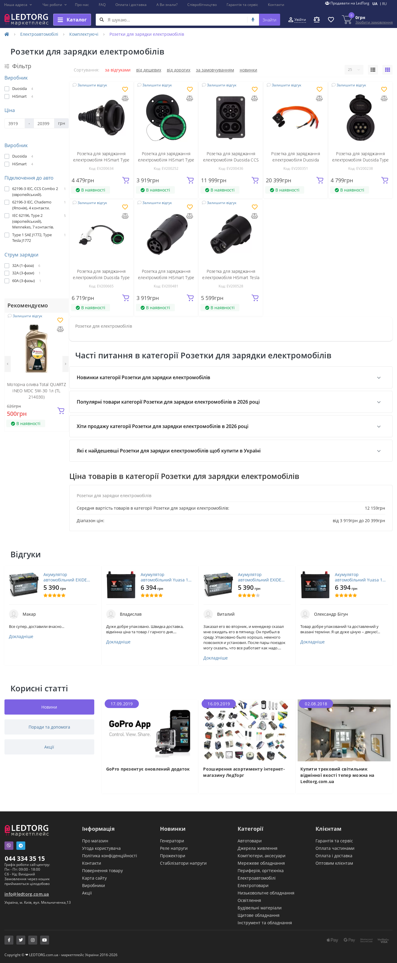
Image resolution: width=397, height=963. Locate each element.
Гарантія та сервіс (242, 4)
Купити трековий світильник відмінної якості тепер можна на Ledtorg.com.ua (337, 775)
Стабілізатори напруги (183, 863)
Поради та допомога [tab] (49, 727)
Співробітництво (202, 4)
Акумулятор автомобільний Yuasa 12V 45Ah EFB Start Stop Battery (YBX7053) (167, 577)
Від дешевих (148, 70)
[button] (18, 5)
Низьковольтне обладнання (266, 893)
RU (384, 3)
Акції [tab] (49, 747)
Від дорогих (178, 70)
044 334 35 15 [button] (25, 858)
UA (374, 3)
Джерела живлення (257, 848)
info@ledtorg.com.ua (26, 894)
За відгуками (118, 70)
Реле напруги (174, 848)
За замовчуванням (215, 70)
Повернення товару (102, 870)
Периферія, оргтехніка (261, 870)
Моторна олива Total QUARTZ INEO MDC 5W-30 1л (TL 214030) (36, 391)
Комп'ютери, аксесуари (261, 855)
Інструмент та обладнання (265, 922)
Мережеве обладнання (261, 863)
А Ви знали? (167, 4)
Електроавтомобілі (39, 34)
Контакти (276, 4)
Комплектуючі (83, 34)
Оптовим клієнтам (334, 863)
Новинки (248, 70)
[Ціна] (14, 123)
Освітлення (249, 900)
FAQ (102, 4)
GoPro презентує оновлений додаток (148, 769)
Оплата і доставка (131, 4)
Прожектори (172, 855)
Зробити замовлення (374, 22)
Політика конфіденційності (109, 855)
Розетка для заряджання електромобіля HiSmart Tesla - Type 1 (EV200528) (230, 277)
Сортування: (86, 70)
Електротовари (253, 885)
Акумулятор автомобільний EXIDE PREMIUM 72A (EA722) (65, 577)
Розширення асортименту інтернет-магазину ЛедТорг (244, 772)
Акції (87, 893)
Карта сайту (94, 878)
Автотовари (250, 841)
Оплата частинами (335, 848)
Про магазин (95, 841)
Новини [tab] (49, 707)
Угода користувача (101, 848)
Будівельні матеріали (260, 908)
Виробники (93, 885)
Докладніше (21, 636)
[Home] (6, 34)
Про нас (82, 4)
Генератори (172, 841)
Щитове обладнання (259, 915)
